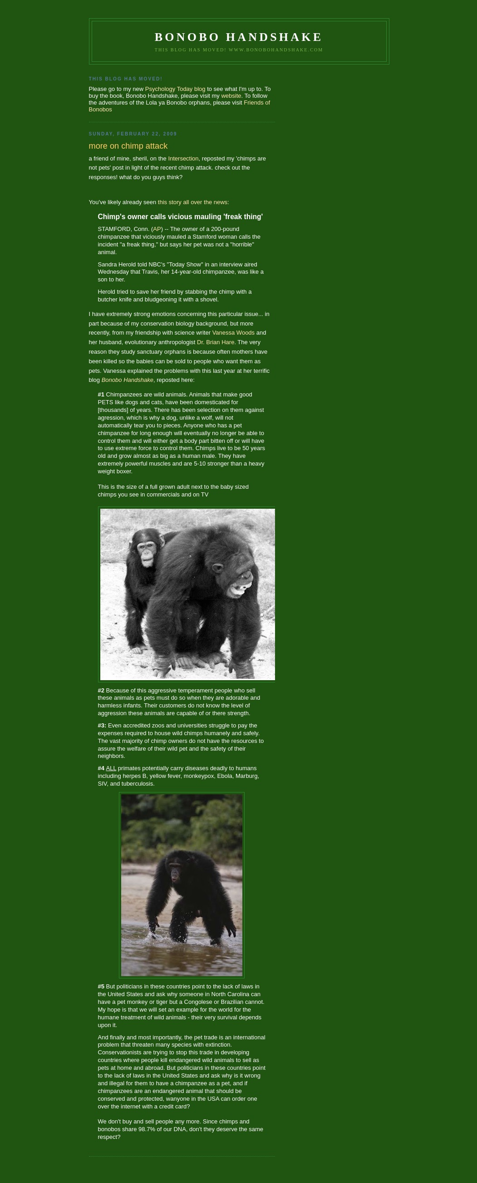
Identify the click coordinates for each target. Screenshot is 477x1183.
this (162, 202)
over (196, 202)
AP (157, 229)
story (175, 202)
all (186, 202)
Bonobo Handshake (239, 37)
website (231, 95)
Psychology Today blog (175, 88)
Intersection (183, 158)
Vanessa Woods (233, 332)
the (208, 202)
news (220, 202)
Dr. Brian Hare (215, 342)
